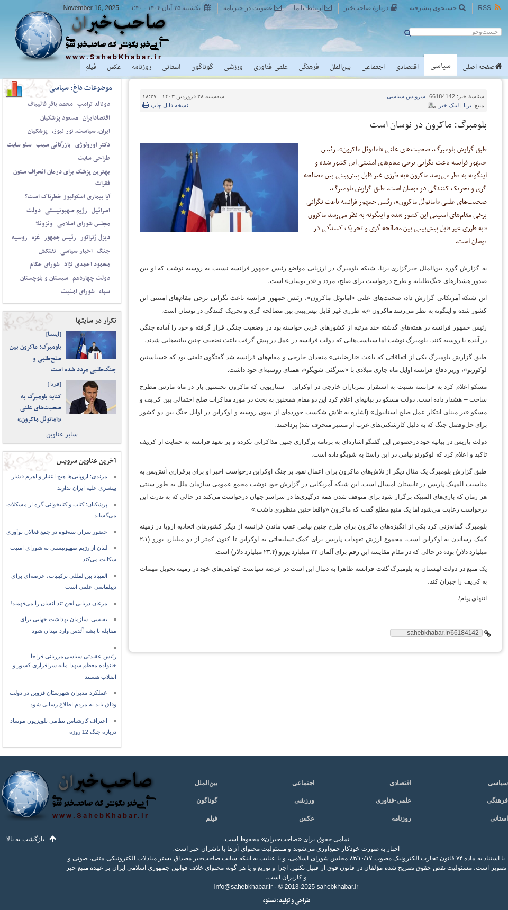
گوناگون (202, 67)
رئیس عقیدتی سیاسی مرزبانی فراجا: (72, 656)
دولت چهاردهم (91, 278)
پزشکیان (38, 131)
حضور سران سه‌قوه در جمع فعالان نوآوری (56, 532)
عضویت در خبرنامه (252, 8)
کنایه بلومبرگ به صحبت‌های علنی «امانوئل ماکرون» (39, 408)
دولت (33, 210)
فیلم (90, 67)
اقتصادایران (96, 118)
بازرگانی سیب (53, 145)
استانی (171, 67)
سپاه (104, 291)
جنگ (103, 251)
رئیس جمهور (60, 237)
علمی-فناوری (270, 67)
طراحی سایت (94, 158)
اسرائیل (101, 210)
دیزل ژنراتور (95, 237)
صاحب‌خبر (99, 36)
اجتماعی (373, 67)
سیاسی (440, 66)
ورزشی (233, 67)
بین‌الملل (340, 67)
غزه (36, 237)
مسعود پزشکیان (59, 118)
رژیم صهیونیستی (66, 210)
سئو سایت (19, 145)
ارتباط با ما (313, 8)
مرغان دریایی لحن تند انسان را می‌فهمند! (59, 603)
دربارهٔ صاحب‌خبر (371, 8)
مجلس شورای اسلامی (83, 224)
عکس (114, 67)
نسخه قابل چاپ (165, 105)
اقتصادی (407, 67)
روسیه (20, 237)
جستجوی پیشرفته (438, 8)
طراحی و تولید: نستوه (286, 901)
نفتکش (47, 251)
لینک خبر (449, 105)
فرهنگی (308, 67)
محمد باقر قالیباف (50, 104)
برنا (467, 105)
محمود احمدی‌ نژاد (87, 264)
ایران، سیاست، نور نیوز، (81, 131)
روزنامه (141, 67)
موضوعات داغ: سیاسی (80, 88)
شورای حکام (45, 264)
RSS (490, 8)
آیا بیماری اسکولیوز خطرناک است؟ (67, 197)
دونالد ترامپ (93, 104)
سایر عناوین (62, 434)
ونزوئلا (44, 224)
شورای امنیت (78, 291)
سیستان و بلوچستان (44, 278)
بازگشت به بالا (25, 839)
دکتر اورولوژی (92, 145)
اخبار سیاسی (76, 251)
